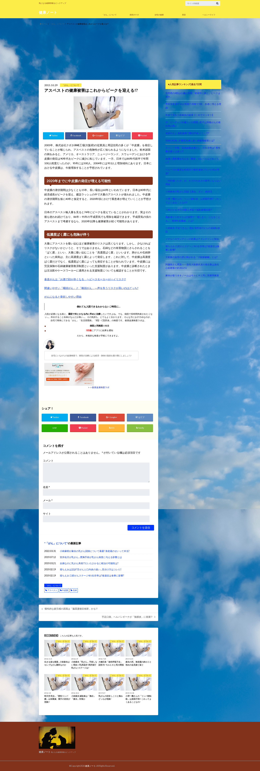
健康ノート (48, 12)
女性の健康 (159, 15)
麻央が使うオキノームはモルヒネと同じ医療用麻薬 (192, 275)
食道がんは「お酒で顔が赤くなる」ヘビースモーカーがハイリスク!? (85, 279)
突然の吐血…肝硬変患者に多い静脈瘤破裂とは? (190, 140)
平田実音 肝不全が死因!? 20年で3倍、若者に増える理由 (193, 106)
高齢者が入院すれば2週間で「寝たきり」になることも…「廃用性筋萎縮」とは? (192, 219)
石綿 (75, 590)
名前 (46, 487)
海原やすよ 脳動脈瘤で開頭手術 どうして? (187, 133)
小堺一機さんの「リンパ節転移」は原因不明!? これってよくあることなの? (193, 200)
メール (48, 500)
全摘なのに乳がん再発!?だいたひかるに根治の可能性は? (89, 563)
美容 (184, 15)
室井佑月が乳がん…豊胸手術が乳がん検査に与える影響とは (91, 557)
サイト (47, 513)
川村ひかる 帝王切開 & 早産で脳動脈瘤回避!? (188, 209)
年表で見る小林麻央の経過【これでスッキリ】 (189, 115)
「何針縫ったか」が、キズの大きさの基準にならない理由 (193, 182)
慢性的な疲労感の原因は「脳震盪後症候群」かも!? (71, 608)
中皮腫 (65, 590)
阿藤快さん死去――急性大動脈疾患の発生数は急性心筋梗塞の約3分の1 (192, 266)
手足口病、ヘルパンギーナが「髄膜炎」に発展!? (127, 617)
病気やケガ (134, 15)
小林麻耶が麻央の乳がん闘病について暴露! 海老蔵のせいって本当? (95, 551)
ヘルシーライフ (208, 15)
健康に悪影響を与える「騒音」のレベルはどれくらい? (192, 160)
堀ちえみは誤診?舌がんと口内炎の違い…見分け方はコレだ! (90, 569)
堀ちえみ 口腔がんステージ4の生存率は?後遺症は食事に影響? (92, 575)
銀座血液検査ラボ (100, 387)
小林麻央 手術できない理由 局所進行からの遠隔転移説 (192, 230)
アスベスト (52, 590)
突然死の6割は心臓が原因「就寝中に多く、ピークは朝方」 (192, 95)
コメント (48, 460)
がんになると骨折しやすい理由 (62, 296)
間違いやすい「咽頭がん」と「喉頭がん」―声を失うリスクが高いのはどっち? (91, 288)
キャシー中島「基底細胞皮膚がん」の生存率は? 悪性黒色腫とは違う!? (192, 149)
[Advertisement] (130, 53)
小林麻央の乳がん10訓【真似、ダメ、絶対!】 (189, 191)
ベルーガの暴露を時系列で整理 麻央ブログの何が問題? (192, 171)
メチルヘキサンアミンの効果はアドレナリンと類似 (192, 238)
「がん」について (109, 15)
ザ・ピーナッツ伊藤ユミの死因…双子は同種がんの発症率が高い (193, 124)
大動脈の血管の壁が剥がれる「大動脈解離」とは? (191, 257)
